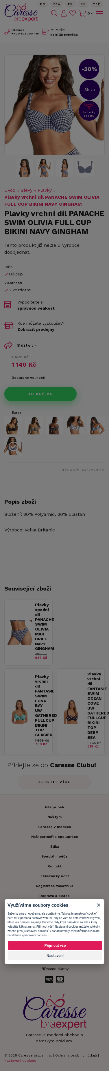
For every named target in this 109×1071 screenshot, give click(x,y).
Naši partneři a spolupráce (54, 837)
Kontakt (54, 866)
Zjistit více (54, 782)
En (43, 4)
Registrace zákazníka (54, 886)
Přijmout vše (55, 945)
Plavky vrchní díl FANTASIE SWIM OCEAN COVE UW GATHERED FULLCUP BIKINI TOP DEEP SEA (94, 705)
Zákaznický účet (54, 876)
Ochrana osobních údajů (76, 1055)
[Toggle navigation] (99, 13)
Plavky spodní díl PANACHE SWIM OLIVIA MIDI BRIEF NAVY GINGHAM (42, 626)
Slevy (26, 190)
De (83, 4)
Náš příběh (54, 807)
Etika (54, 847)
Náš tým (54, 817)
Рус (57, 4)
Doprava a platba (54, 896)
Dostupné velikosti (28, 378)
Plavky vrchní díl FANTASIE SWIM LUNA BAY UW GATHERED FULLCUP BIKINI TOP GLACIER (42, 705)
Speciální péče (54, 856)
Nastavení (55, 955)
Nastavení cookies (20, 1061)
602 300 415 (25, 33)
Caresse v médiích (54, 827)
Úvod (10, 190)
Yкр (97, 4)
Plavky (45, 190)
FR (70, 4)
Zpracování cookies (34, 935)
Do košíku (40, 394)
